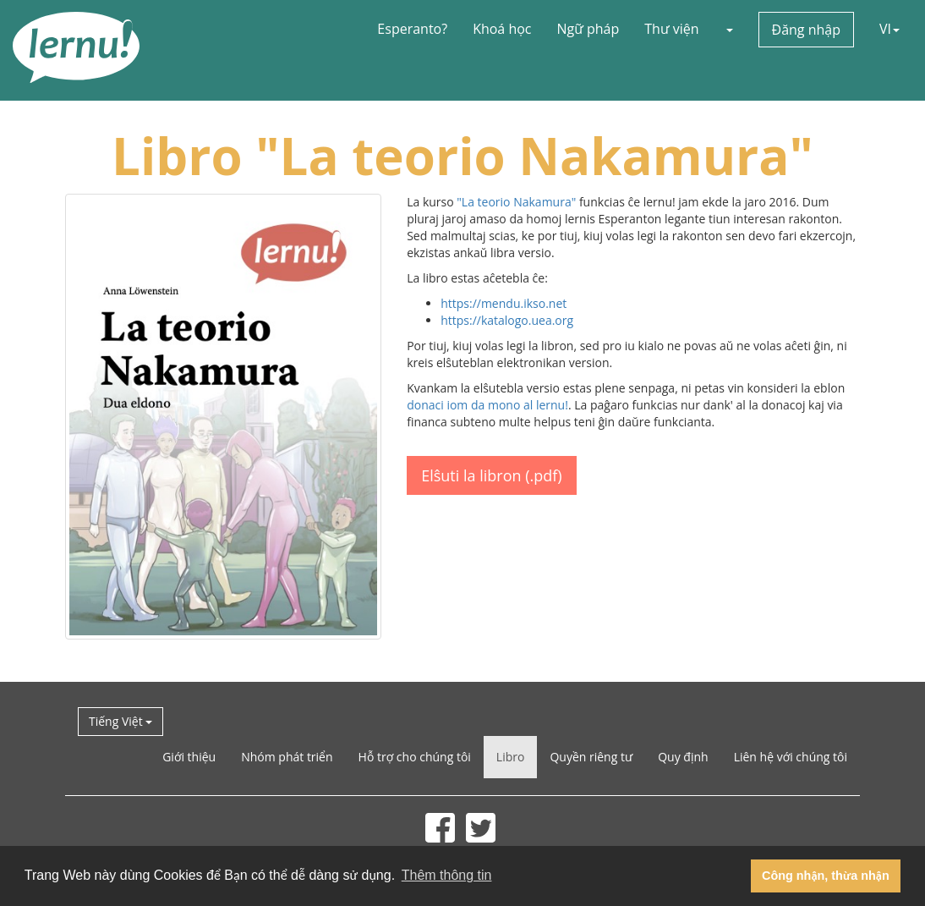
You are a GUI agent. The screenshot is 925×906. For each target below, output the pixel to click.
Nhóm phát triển (286, 757)
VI (889, 28)
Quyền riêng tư (591, 757)
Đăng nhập (806, 29)
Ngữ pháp (588, 28)
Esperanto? (412, 28)
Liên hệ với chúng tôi (790, 757)
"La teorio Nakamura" (516, 202)
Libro (510, 757)
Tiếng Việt (120, 721)
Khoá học (502, 28)
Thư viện (671, 28)
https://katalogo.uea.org (507, 320)
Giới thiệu (189, 757)
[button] (729, 29)
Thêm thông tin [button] (447, 875)
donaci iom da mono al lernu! (487, 405)
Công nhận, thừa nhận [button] (825, 875)
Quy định (683, 757)
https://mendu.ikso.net (503, 303)
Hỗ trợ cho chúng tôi (415, 757)
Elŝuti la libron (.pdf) (491, 475)
